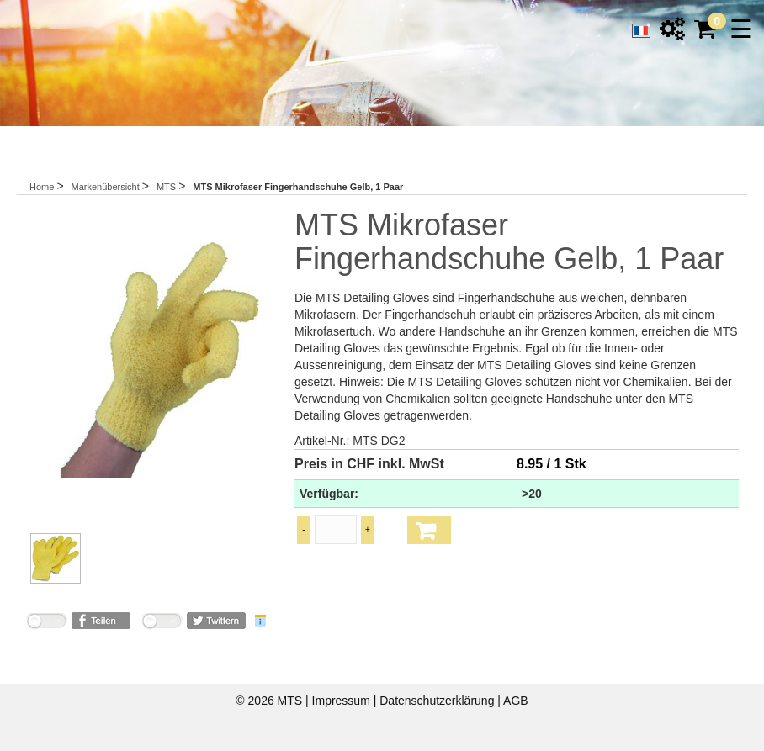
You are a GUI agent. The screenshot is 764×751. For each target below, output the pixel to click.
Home (41, 187)
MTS (167, 187)
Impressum (343, 700)
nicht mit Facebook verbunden (46, 623)
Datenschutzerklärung (438, 700)
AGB (515, 700)
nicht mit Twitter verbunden (162, 623)
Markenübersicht (106, 187)
